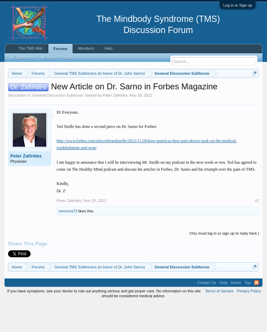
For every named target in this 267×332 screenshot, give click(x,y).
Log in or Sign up (237, 5)
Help (109, 48)
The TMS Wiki (31, 48)
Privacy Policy (249, 319)
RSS (256, 311)
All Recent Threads (57, 57)
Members (86, 48)
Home (236, 311)
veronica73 (68, 240)
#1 (257, 229)
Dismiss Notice (253, 89)
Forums (60, 49)
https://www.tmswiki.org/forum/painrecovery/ (107, 97)
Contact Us (206, 311)
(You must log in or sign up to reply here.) (224, 262)
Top (248, 311)
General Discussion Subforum (57, 124)
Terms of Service (219, 319)
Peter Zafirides (115, 124)
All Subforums (22, 57)
